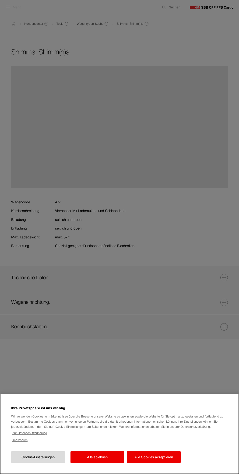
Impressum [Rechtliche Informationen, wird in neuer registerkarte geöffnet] (20, 446)
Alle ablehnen (97, 463)
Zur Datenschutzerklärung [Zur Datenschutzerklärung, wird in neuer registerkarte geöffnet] (29, 439)
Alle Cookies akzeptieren (153, 463)
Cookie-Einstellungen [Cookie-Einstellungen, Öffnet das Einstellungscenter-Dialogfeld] (38, 463)
